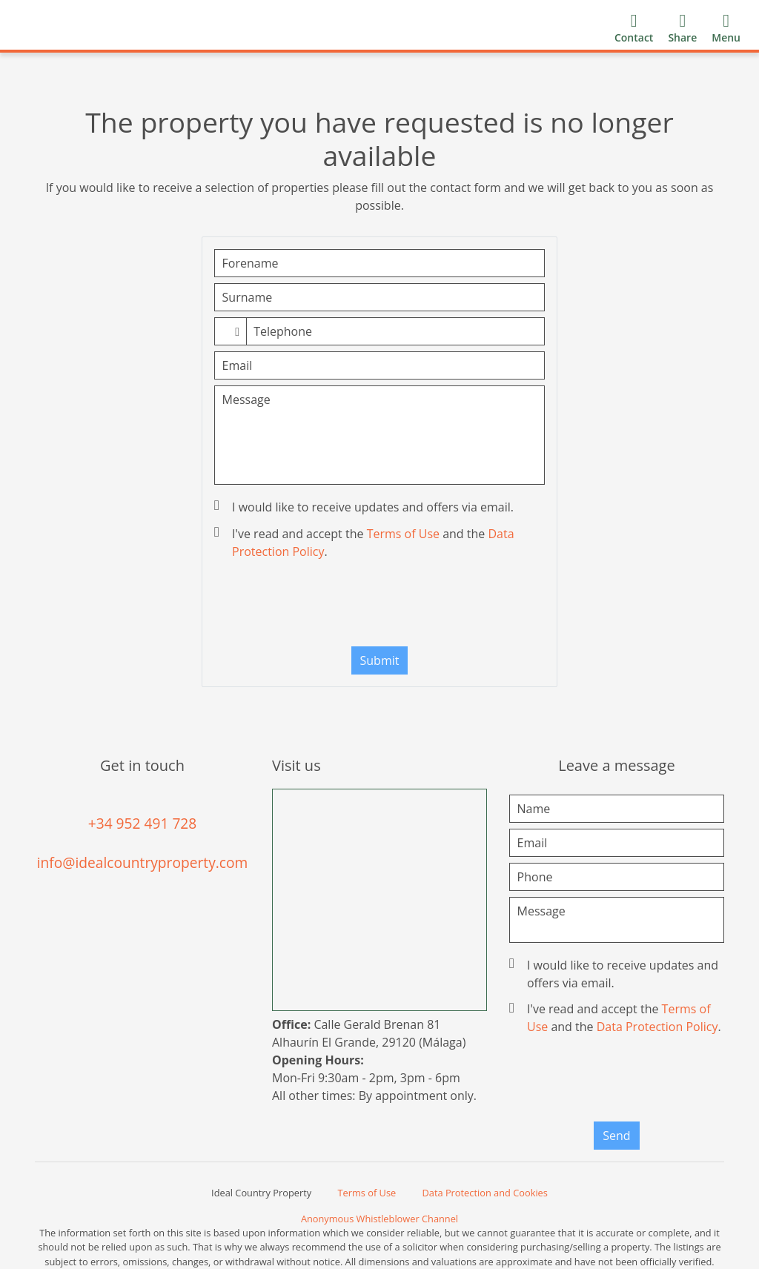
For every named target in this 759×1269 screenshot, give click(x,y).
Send (616, 1135)
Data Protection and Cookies (485, 1192)
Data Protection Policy (657, 1026)
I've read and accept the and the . (365, 543)
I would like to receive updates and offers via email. (365, 507)
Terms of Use (403, 534)
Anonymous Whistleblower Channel (379, 1218)
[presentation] (379, 606)
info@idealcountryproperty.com (142, 862)
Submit (380, 660)
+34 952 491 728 (142, 823)
